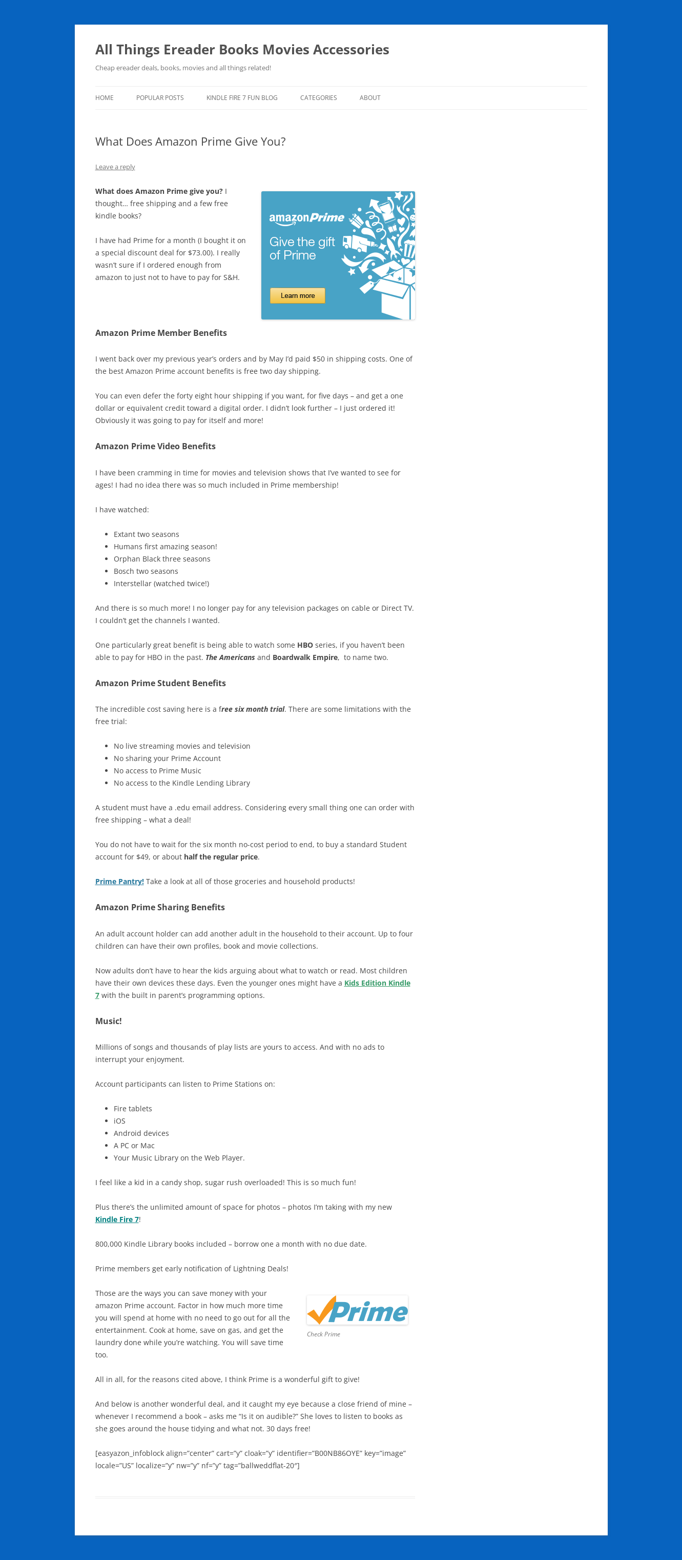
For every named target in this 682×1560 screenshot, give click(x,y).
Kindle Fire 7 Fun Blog (242, 97)
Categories (318, 97)
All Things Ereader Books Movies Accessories (242, 49)
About (370, 97)
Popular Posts (160, 97)
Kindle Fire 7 (117, 1219)
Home (104, 97)
